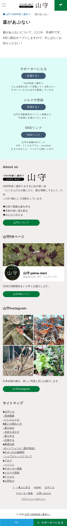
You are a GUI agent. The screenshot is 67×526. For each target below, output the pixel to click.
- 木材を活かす (11, 432)
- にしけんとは (11, 419)
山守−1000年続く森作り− (37, 514)
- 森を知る (8, 427)
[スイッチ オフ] (60, 5)
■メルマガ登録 (11, 472)
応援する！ (33, 75)
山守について (21, 222)
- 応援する (8, 440)
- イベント (8, 464)
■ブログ (7, 460)
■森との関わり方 (12, 423)
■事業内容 (8, 444)
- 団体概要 (8, 415)
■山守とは (8, 411)
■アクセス (8, 476)
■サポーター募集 (12, 468)
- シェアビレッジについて (17, 456)
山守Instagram (21, 388)
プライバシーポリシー (33, 499)
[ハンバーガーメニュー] (3, 5)
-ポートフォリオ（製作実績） (19, 448)
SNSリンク (33, 134)
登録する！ (33, 106)
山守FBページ (21, 294)
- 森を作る (8, 436)
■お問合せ (8, 480)
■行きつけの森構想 (13, 452)
